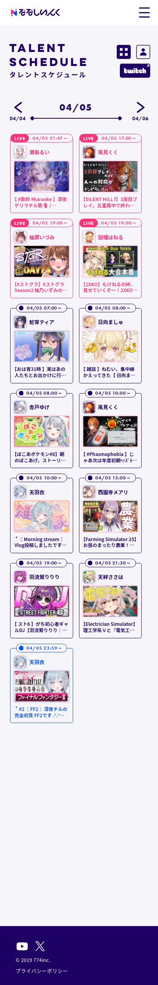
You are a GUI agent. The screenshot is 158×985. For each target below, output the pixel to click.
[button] (144, 12)
